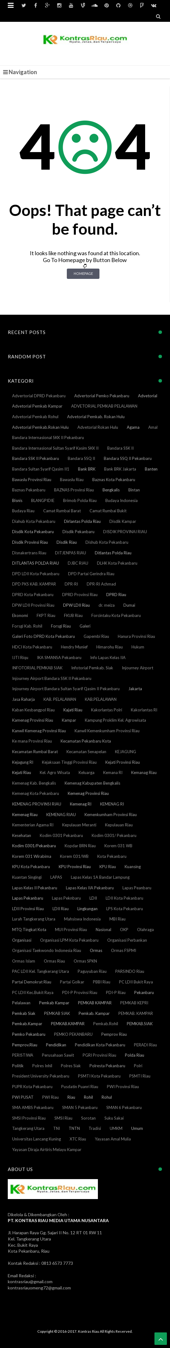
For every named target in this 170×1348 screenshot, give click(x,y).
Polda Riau (134, 1055)
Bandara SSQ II (81, 458)
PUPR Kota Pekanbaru (32, 1086)
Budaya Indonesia (121, 500)
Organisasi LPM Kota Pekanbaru (69, 940)
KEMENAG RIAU (61, 814)
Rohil (88, 1097)
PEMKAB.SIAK (140, 1023)
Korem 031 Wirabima (31, 856)
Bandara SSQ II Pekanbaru (128, 458)
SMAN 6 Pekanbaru (124, 1107)
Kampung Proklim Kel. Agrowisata (115, 720)
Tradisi (95, 1128)
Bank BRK (86, 468)
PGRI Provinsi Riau (99, 1055)
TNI (56, 1128)
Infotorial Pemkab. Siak (92, 667)
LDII (93, 898)
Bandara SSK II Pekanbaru (35, 458)
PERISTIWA (22, 1055)
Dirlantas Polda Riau (82, 521)
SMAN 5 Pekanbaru (80, 1107)
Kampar (69, 720)
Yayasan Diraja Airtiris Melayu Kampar (46, 1149)
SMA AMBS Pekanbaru (32, 1107)
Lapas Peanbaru (136, 887)
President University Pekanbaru (40, 1075)
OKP (124, 929)
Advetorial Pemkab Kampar (37, 406)
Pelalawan (21, 1002)
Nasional (103, 929)
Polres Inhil (42, 1065)
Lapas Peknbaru (66, 898)
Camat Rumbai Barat (62, 510)
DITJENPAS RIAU (70, 552)
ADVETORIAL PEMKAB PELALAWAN (104, 406)
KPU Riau (107, 866)
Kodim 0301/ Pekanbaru (114, 835)
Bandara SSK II (120, 448)
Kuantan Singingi (27, 877)
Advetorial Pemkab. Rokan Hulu (96, 416)
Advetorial (147, 395)
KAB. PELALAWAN (60, 699)
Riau (71, 1097)
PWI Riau (50, 1097)
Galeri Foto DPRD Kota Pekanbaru (43, 636)
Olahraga (145, 929)
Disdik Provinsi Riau (30, 542)
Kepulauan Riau (119, 824)
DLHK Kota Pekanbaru (117, 563)
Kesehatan (21, 835)
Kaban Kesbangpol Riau (33, 709)
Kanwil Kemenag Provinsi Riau (39, 730)
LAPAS (56, 877)
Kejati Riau (21, 772)
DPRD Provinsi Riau (80, 594)
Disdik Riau (67, 542)
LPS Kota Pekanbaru (124, 908)
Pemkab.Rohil (105, 1023)
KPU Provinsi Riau (75, 866)
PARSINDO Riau (129, 971)
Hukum (137, 646)
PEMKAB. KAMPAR (135, 1013)
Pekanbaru (144, 992)
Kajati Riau (72, 709)
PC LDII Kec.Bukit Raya (32, 992)
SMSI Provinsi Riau (29, 1118)
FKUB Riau (73, 615)
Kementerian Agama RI (32, 824)
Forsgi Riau (61, 626)
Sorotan (88, 1118)
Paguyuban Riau (92, 971)
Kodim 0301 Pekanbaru (61, 835)
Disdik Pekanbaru (78, 531)
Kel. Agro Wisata (55, 772)
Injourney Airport (137, 667)
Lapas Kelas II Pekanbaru (34, 887)
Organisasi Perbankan (127, 940)
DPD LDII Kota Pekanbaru (35, 573)
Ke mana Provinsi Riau (32, 741)
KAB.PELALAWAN (101, 699)
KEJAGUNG (125, 751)
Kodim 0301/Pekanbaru (34, 845)
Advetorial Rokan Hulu (97, 427)
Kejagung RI (22, 762)
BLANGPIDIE (42, 500)
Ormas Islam (23, 960)
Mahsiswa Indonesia (82, 918)
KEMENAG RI (112, 803)
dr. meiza (107, 605)
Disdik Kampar (122, 521)
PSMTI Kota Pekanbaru (99, 1075)
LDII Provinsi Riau (28, 908)
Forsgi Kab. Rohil (27, 626)
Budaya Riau (23, 510)
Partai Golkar (72, 981)
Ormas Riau (54, 960)
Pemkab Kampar (54, 1002)
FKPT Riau (46, 615)
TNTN (74, 1128)
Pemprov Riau (114, 1034)
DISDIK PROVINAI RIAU (125, 531)
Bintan (134, 489)
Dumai (129, 605)
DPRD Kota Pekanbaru (32, 594)
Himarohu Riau (109, 646)
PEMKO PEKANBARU (73, 1034)
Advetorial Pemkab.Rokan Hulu (40, 427)
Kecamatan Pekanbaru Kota (86, 741)
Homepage (83, 273)
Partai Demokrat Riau (31, 981)
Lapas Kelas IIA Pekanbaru (90, 887)
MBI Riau (117, 918)
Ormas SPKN (85, 960)
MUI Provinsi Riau (71, 929)
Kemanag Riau (144, 772)
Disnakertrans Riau (29, 552)
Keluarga (86, 772)
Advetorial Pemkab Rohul (35, 416)
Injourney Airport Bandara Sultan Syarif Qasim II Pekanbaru (66, 688)
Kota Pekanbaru (111, 856)
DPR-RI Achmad (101, 583)
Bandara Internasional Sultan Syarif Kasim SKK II (55, 448)
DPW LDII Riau (76, 605)
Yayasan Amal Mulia (113, 1138)
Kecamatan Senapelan (86, 751)
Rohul (107, 1097)
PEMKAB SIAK (57, 1013)
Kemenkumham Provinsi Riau (111, 814)
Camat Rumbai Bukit (108, 510)
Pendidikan (56, 1044)
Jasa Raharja (23, 699)
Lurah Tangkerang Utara (33, 918)
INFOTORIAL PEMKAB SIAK (37, 667)
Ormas (96, 950)
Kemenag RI (80, 803)
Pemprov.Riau (24, 1044)
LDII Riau (61, 908)
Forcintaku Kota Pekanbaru (116, 615)
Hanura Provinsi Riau (136, 636)
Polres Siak (71, 1065)
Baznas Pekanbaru (28, 489)
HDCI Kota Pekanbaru (32, 646)
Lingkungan (87, 908)
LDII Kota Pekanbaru (124, 898)
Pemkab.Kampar (27, 1023)
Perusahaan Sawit (58, 1055)
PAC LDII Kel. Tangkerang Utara (40, 971)
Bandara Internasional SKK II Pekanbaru (48, 437)
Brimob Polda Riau (80, 500)
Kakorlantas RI (144, 709)
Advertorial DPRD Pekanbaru (39, 395)
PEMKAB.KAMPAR (68, 1023)
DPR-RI (71, 583)
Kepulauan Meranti (79, 824)
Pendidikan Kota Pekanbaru (100, 1044)
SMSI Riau (63, 1118)
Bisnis (17, 500)
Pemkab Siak (23, 1013)
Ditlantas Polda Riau (113, 552)
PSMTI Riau (139, 1075)
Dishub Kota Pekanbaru (106, 542)
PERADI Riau (145, 1044)
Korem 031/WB (74, 856)
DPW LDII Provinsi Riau (33, 605)
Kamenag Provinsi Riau (32, 720)
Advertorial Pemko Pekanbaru (101, 395)
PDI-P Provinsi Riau (79, 992)
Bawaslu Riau (72, 479)
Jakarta (135, 688)
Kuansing (133, 866)
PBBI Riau (101, 981)
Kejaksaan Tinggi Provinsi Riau (69, 762)
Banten (151, 468)
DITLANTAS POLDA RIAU (35, 563)
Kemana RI (112, 772)
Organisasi (21, 940)
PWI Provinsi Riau (123, 1086)
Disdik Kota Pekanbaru (33, 531)
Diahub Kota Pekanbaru (33, 521)
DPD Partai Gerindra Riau (91, 573)
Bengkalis (111, 489)
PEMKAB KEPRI (134, 1002)
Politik (18, 1065)
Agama (133, 427)
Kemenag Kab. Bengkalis (34, 783)
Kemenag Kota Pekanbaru (35, 793)
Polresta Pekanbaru (107, 1065)
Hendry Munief (74, 646)
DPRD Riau (116, 594)
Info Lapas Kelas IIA (108, 657)
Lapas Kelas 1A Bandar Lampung (100, 877)
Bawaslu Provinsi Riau (31, 479)
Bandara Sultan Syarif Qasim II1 (40, 468)
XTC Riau (78, 1138)
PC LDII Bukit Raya (136, 981)
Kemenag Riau (25, 814)
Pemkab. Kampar (94, 1013)
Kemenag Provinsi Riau (88, 793)
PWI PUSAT (23, 1097)
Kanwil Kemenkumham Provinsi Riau (107, 730)
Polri (138, 1065)
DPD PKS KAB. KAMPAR (34, 583)
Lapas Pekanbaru (27, 898)
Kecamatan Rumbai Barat (35, 751)
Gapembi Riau (96, 636)
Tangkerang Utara (28, 1128)
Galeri (85, 626)
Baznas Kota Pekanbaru (113, 479)
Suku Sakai (114, 1118)
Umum (137, 1128)
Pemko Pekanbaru (28, 1034)
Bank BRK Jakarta (120, 468)
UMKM (116, 1128)
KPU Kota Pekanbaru (31, 866)
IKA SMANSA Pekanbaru (59, 657)
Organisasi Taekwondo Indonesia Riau (46, 950)
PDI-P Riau (116, 992)
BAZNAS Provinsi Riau (74, 489)
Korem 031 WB (118, 845)
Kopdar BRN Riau (80, 845)
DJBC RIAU (78, 563)
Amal (153, 427)
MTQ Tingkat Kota (29, 929)
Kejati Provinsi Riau (122, 762)
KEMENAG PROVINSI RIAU (36, 803)
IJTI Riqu (20, 657)
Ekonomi (20, 615)
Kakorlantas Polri (106, 709)
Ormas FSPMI (123, 950)
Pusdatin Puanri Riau (79, 1086)
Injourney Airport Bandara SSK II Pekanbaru (51, 678)
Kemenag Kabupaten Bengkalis (92, 783)
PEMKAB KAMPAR (95, 1002)
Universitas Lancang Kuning (36, 1138)
